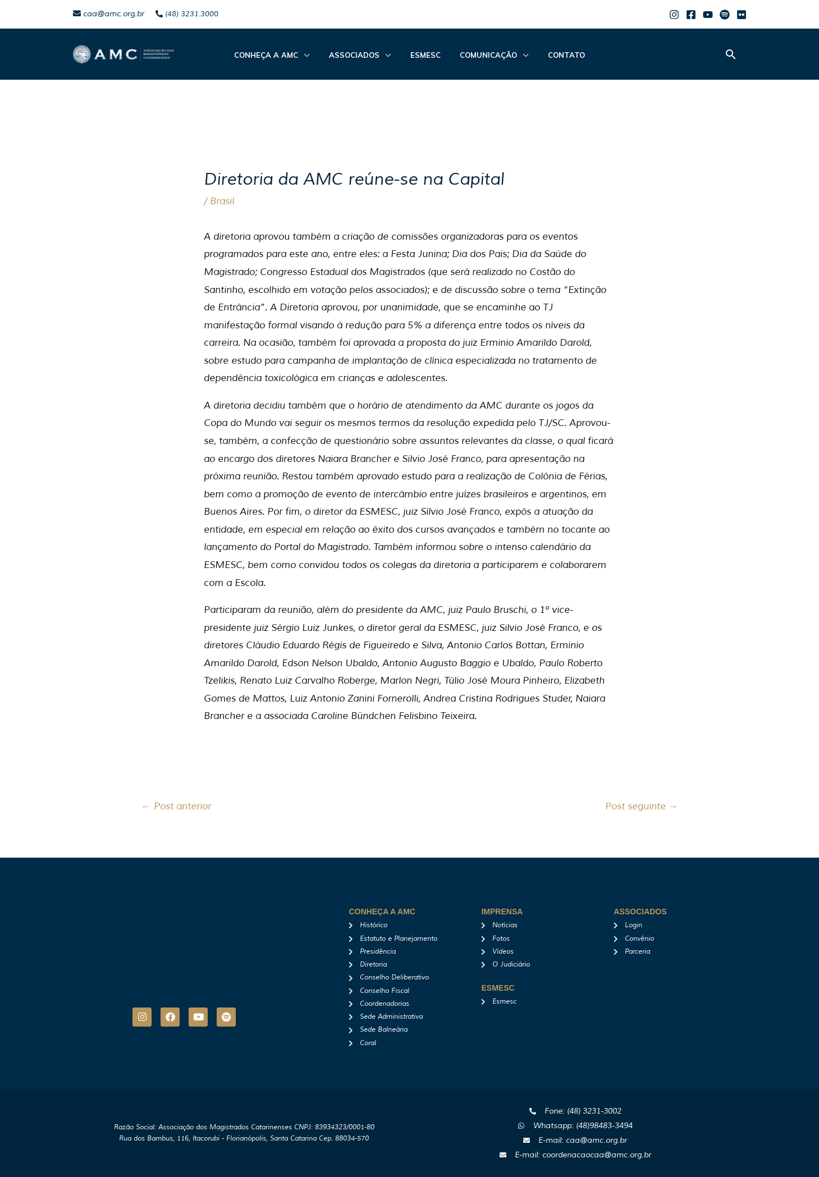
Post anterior (176, 806)
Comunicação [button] (482, 55)
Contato (554, 55)
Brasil (222, 201)
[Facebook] (691, 15)
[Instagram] (674, 15)
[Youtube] (708, 15)
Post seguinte (641, 806)
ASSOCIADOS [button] (360, 55)
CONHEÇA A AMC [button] (278, 55)
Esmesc (425, 55)
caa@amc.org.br (108, 14)
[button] (731, 54)
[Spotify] (725, 15)
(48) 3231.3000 (186, 14)
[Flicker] (741, 15)
